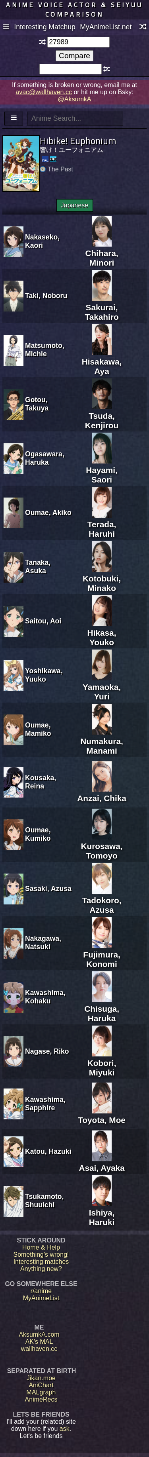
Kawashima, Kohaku (45, 997)
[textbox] (78, 42)
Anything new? (41, 1268)
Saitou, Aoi (43, 621)
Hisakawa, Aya (102, 362)
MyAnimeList (41, 1298)
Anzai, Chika (101, 793)
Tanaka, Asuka (37, 566)
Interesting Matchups (44, 27)
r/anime (41, 1291)
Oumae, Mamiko (38, 729)
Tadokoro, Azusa (102, 900)
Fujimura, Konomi (101, 954)
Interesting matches (41, 1261)
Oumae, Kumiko (38, 834)
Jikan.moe (41, 1378)
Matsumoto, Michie (44, 350)
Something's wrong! (41, 1254)
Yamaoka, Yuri (102, 687)
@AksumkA (74, 99)
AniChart (41, 1385)
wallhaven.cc (39, 1348)
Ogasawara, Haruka (44, 458)
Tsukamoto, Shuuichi (44, 1201)
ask (65, 1428)
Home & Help (41, 1247)
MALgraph (41, 1392)
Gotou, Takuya (36, 404)
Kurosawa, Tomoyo (101, 846)
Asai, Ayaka (101, 1163)
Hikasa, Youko (101, 633)
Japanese (74, 205)
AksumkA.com (39, 1334)
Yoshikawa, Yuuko (44, 675)
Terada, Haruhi (101, 524)
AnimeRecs (41, 1399)
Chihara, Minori (101, 253)
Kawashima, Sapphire (45, 1104)
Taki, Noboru (46, 296)
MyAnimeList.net (106, 27)
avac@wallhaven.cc (43, 92)
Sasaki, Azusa (48, 889)
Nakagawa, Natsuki (43, 943)
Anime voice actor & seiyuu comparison (74, 9)
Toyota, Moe (102, 1115)
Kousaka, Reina (40, 782)
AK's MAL (39, 1341)
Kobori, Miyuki (101, 1063)
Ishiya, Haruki (102, 1213)
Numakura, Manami (101, 741)
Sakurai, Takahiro (101, 307)
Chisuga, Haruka (101, 1009)
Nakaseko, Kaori (42, 241)
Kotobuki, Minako (102, 578)
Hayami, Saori (102, 470)
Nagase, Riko (47, 1051)
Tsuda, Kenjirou (101, 416)
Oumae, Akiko (48, 513)
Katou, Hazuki (48, 1151)
